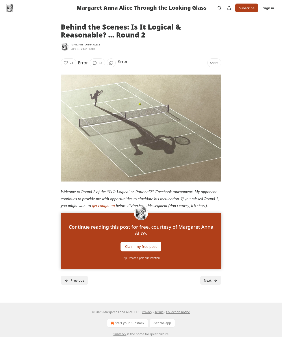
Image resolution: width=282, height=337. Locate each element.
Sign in (268, 8)
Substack (119, 334)
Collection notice (178, 312)
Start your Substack (127, 323)
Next (211, 280)
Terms (159, 312)
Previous (74, 280)
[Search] (219, 8)
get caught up (103, 205)
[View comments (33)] (97, 62)
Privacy (147, 312)
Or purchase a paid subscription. (141, 258)
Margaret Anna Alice (85, 44)
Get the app (162, 323)
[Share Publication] (229, 8)
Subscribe (246, 8)
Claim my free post (141, 246)
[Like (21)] (68, 62)
